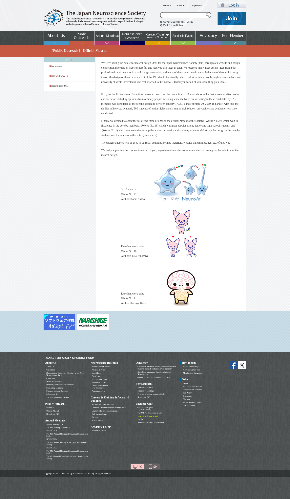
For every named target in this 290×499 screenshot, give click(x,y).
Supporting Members (54, 388)
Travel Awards (97, 420)
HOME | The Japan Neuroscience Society (70, 357)
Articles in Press (98, 370)
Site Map (186, 399)
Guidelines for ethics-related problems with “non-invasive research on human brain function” (157, 368)
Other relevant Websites (192, 390)
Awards (95, 417)
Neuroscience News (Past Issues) (150, 422)
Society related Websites (192, 386)
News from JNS (60, 85)
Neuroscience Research (101, 367)
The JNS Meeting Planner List (58, 427)
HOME (167, 5)
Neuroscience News (145, 388)
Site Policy (187, 393)
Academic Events (99, 431)
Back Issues (96, 376)
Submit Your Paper (99, 379)
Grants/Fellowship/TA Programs (104, 411)
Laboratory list (52, 394)
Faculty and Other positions (103, 404)
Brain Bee (57, 66)
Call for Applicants (99, 414)
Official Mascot (52, 411)
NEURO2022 (51, 448)
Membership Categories (192, 373)
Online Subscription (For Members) (100, 387)
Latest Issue (96, 373)
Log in (140, 419)
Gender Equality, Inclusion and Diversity (153, 377)
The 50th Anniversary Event (57, 397)
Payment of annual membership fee (151, 394)
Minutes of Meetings (145, 391)
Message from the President (57, 391)
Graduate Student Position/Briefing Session (109, 408)
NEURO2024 (51, 439)
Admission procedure (191, 370)
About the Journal (99, 382)
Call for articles (189, 405)
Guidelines (50, 370)
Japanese (197, 5)
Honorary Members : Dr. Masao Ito (60, 385)
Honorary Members (54, 381)
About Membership (190, 367)
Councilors (50, 378)
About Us (50, 367)
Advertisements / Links (192, 402)
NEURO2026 (51, 431)
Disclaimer (187, 396)
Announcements (98, 391)
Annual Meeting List (54, 424)
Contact (181, 5)
